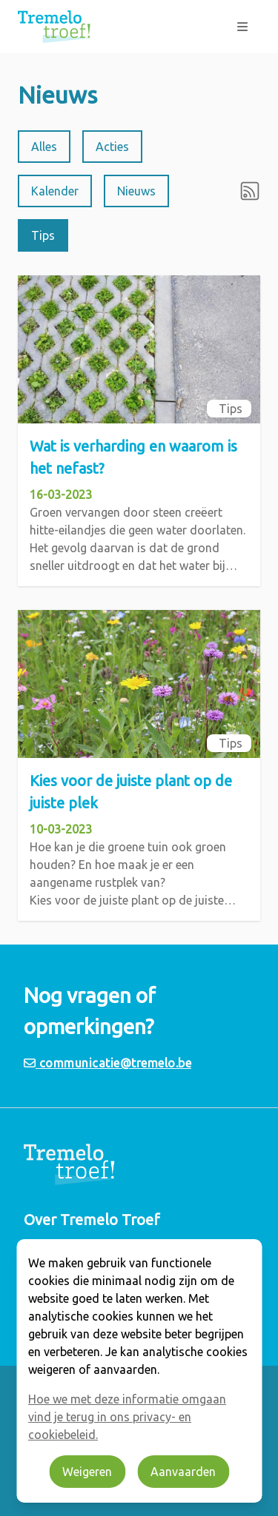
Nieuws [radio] (136, 191)
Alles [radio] (44, 146)
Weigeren (87, 1471)
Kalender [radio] (55, 191)
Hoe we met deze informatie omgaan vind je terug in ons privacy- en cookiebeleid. (127, 1416)
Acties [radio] (112, 146)
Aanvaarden (183, 1471)
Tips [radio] (43, 235)
